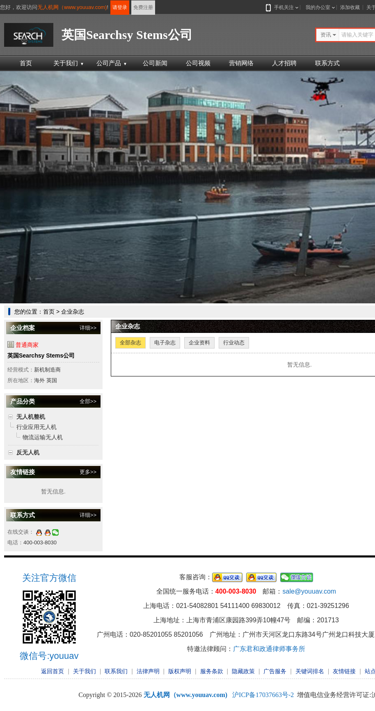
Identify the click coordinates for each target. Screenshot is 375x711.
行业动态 (234, 342)
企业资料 (199, 342)
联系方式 (327, 63)
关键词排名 (309, 671)
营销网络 (241, 63)
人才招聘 (284, 63)
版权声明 (179, 671)
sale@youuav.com (309, 591)
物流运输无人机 (43, 437)
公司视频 (198, 63)
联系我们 (116, 671)
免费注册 (143, 7)
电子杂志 (165, 342)
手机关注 (282, 7)
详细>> (88, 328)
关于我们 (68, 63)
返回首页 (52, 671)
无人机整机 (30, 416)
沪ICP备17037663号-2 (263, 694)
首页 (26, 63)
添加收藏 (350, 7)
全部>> (88, 401)
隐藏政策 (243, 671)
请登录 (119, 7)
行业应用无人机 (36, 427)
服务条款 (211, 671)
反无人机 (27, 452)
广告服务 (274, 671)
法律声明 (148, 671)
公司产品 (111, 63)
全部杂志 (130, 342)
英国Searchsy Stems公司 (41, 355)
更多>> (88, 472)
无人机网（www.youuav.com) (72, 7)
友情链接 (344, 671)
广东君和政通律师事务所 (269, 648)
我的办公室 (318, 7)
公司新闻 (155, 63)
